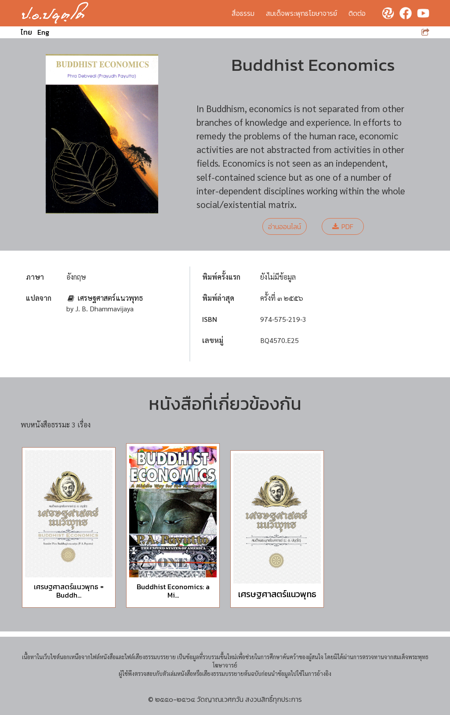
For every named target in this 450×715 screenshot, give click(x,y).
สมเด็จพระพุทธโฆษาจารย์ (301, 13)
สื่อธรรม (243, 13)
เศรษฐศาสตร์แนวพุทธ (110, 298)
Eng (43, 32)
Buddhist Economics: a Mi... (173, 590)
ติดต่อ (357, 13)
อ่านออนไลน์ (284, 226)
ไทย (26, 32)
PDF (342, 226)
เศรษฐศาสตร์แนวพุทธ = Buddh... (69, 590)
